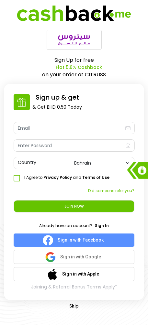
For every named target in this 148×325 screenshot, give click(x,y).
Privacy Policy (57, 177)
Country (27, 162)
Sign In (102, 225)
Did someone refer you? (111, 190)
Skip (74, 306)
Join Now (74, 206)
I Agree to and (66, 177)
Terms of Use (95, 177)
